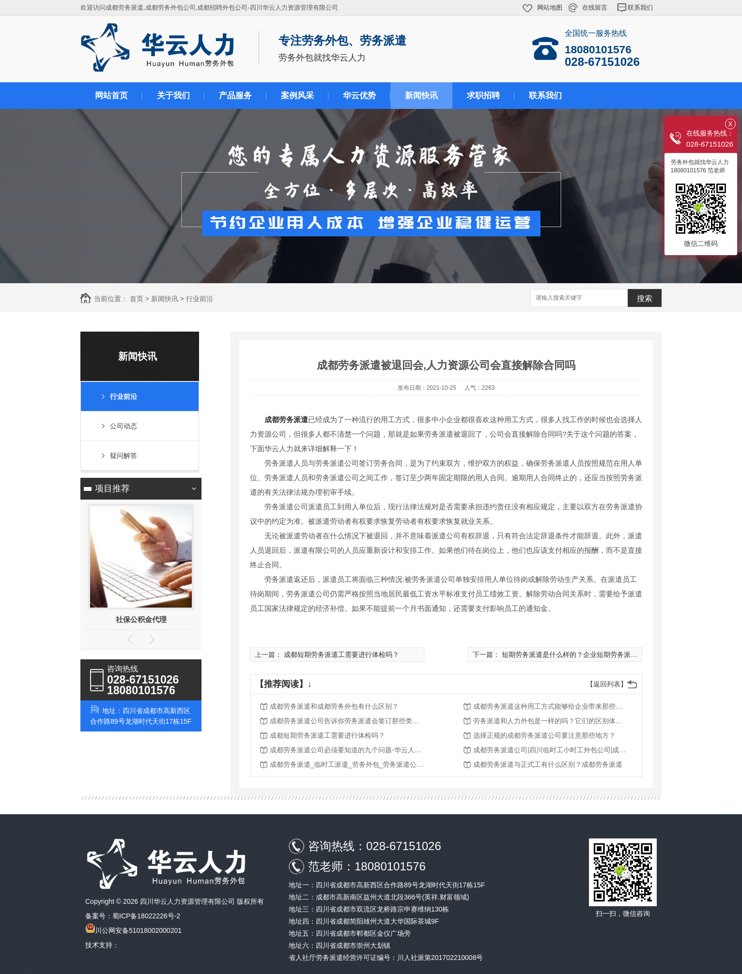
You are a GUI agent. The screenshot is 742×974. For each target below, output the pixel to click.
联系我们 (640, 7)
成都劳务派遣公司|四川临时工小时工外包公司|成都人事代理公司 (550, 750)
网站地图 (549, 7)
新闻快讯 (421, 95)
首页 (136, 299)
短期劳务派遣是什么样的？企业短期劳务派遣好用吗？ (583, 654)
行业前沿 (199, 299)
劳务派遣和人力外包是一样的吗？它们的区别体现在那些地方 (550, 721)
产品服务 (235, 95)
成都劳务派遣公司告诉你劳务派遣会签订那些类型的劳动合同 (347, 721)
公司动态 (123, 426)
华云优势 (359, 95)
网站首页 (111, 95)
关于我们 (173, 95)
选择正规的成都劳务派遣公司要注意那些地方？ (544, 735)
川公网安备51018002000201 (138, 930)
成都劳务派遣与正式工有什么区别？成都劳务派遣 (547, 764)
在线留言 (594, 7)
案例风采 (297, 95)
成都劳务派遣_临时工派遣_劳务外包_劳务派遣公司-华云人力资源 (347, 764)
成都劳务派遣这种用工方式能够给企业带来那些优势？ (550, 706)
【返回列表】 (607, 684)
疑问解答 (123, 455)
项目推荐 (112, 488)
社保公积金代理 (141, 619)
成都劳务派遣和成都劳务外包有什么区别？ (334, 706)
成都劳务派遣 (286, 419)
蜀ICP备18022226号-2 (146, 916)
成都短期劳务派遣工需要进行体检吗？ (341, 654)
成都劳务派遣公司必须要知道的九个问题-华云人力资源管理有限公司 (347, 750)
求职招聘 (483, 95)
